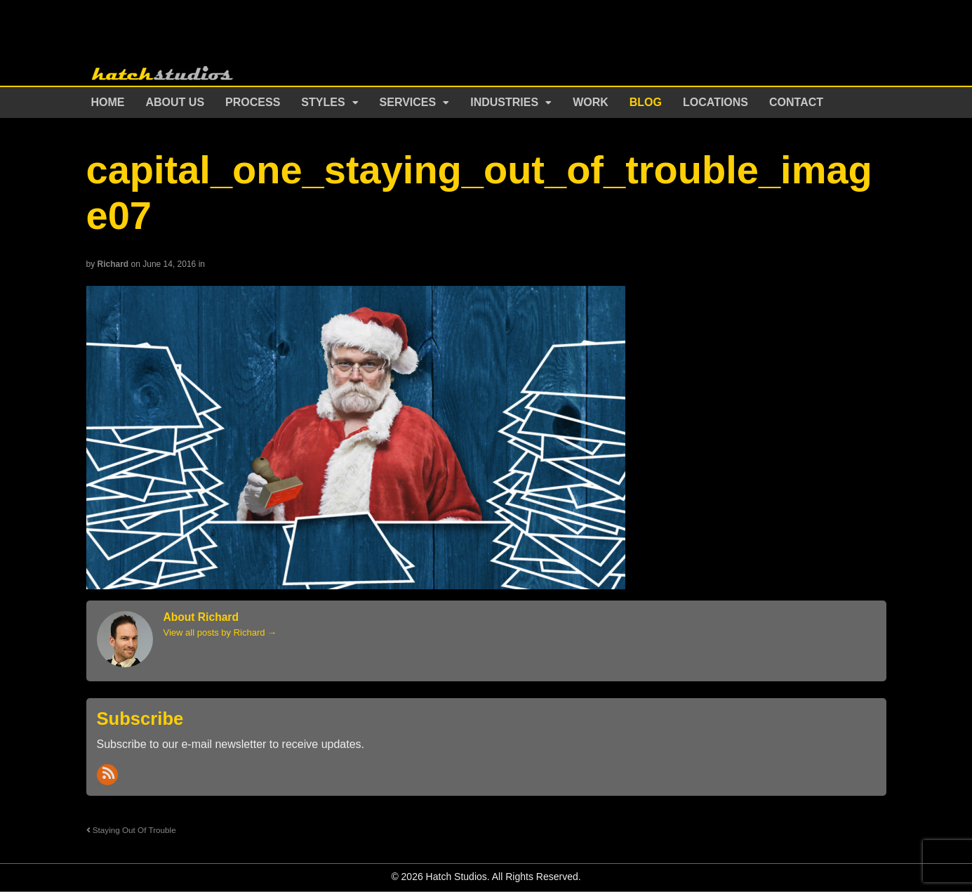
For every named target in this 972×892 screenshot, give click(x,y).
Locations (715, 102)
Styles (323, 102)
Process (252, 102)
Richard (113, 264)
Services (408, 102)
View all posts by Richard (220, 632)
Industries (504, 102)
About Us (175, 102)
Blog (646, 102)
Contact (796, 102)
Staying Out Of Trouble (131, 829)
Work (590, 102)
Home (108, 102)
